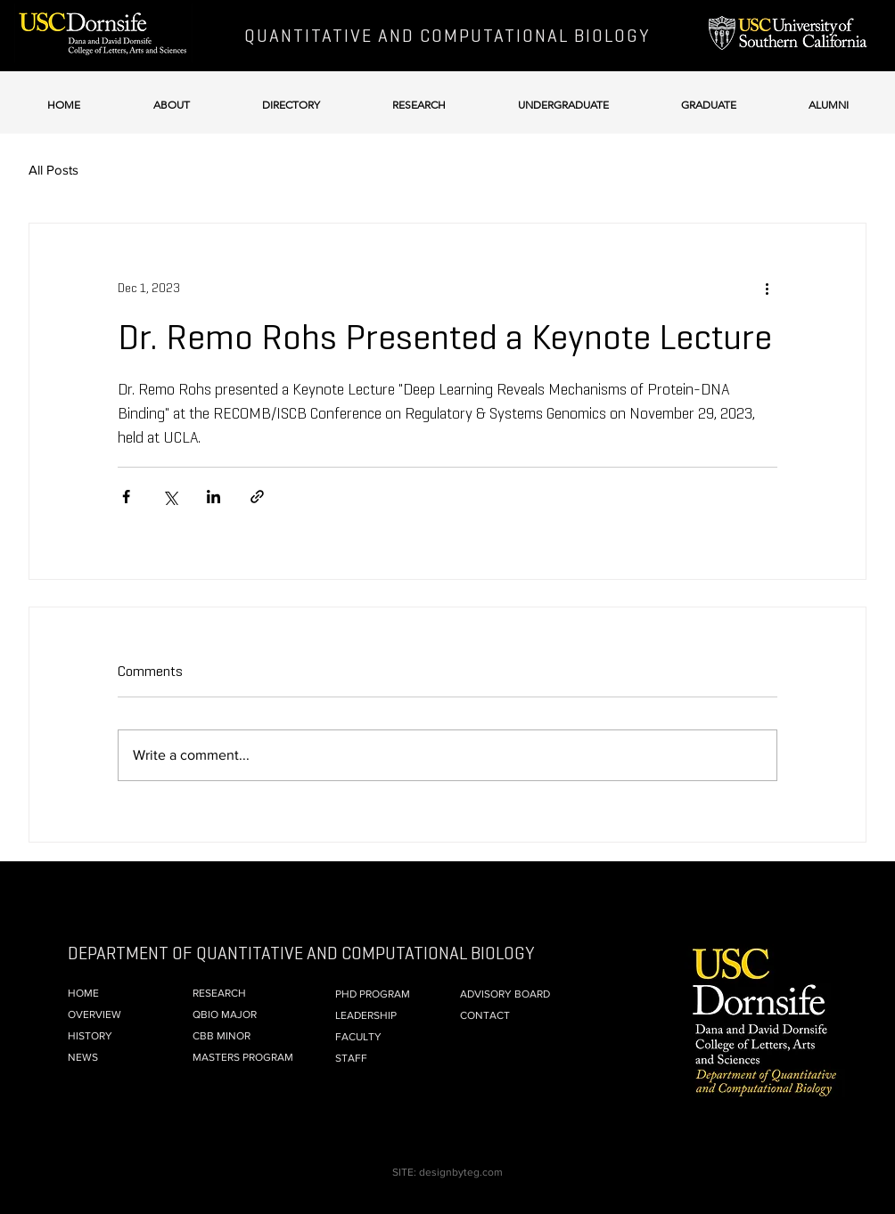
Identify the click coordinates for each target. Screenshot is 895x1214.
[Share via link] (257, 496)
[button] (171, 96)
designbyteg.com (461, 1172)
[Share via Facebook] (126, 496)
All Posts (53, 169)
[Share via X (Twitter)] (169, 496)
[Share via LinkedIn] (213, 496)
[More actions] (766, 287)
